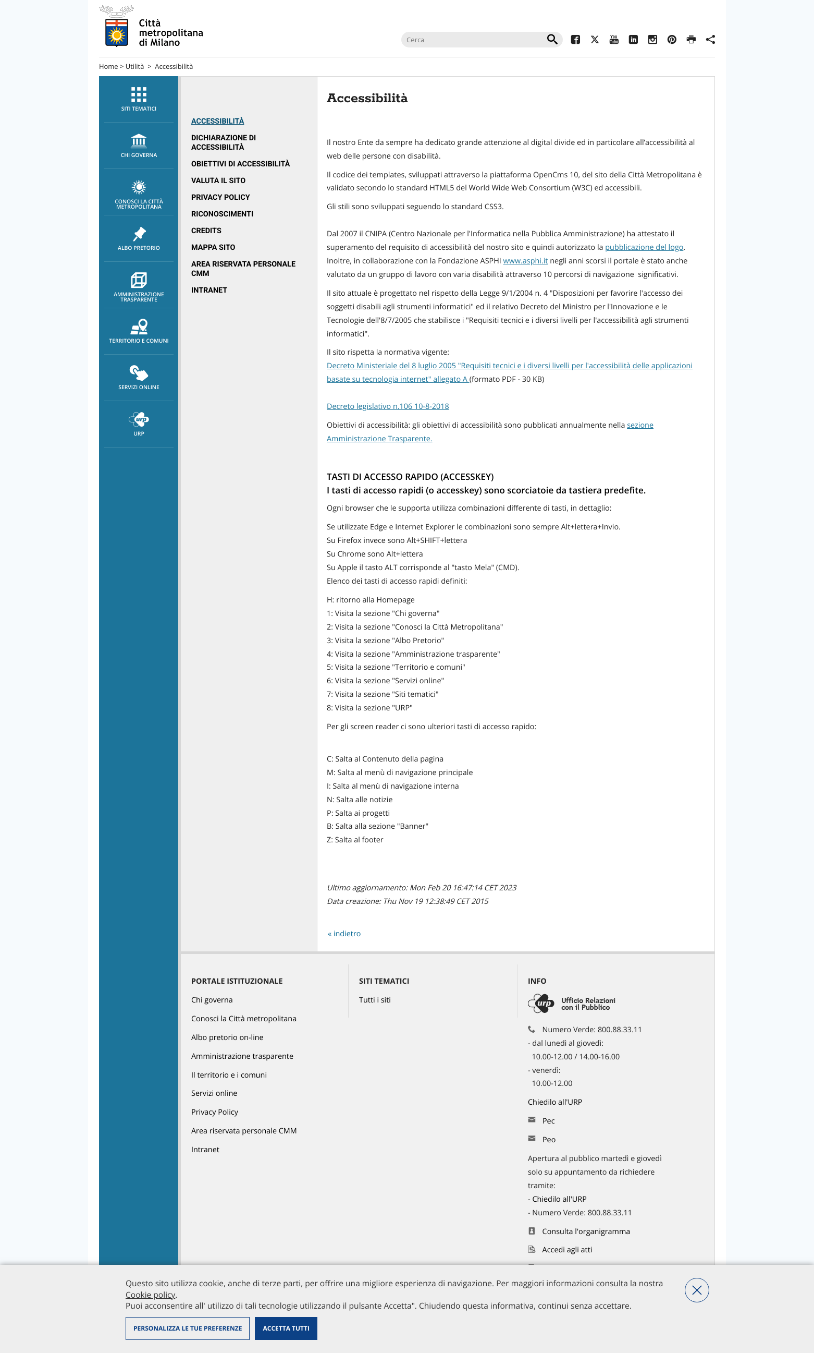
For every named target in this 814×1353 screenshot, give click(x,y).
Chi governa (212, 1000)
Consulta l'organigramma (586, 1232)
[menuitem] (138, 99)
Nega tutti (697, 1290)
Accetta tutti (286, 1328)
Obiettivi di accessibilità (240, 164)
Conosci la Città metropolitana (139, 195)
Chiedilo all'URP (556, 1102)
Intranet (209, 290)
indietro (347, 934)
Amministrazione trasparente (139, 288)
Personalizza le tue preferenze (187, 1328)
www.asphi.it (525, 261)
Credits (206, 230)
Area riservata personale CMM (244, 1131)
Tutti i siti (375, 1000)
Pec (548, 1121)
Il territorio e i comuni (229, 1075)
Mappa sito (213, 247)
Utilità (135, 66)
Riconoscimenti (222, 214)
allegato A (451, 379)
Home (108, 66)
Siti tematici (139, 100)
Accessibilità (217, 121)
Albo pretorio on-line (227, 1038)
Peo (549, 1140)
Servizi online (139, 378)
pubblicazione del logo (644, 247)
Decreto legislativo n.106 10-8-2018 (388, 407)
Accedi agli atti (567, 1250)
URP (139, 425)
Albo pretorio (139, 239)
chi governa (139, 146)
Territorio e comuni (139, 332)
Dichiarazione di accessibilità (223, 143)
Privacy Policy (220, 197)
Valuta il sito (218, 180)
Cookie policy (150, 1294)
